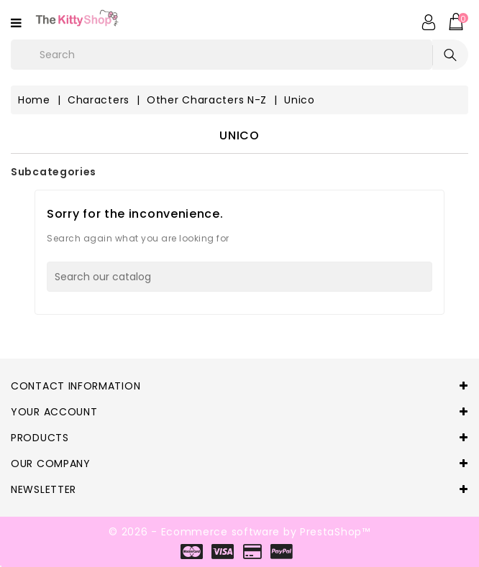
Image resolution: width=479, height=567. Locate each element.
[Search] (239, 277)
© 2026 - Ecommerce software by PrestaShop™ (239, 532)
